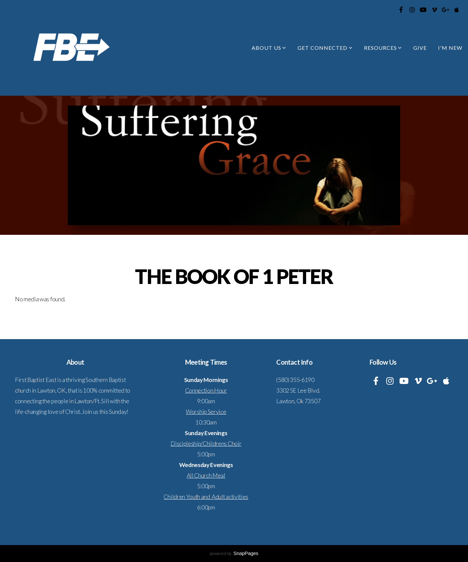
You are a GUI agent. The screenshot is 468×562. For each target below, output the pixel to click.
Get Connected (324, 48)
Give (420, 48)
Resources (383, 48)
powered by (234, 553)
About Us (269, 48)
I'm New (450, 48)
